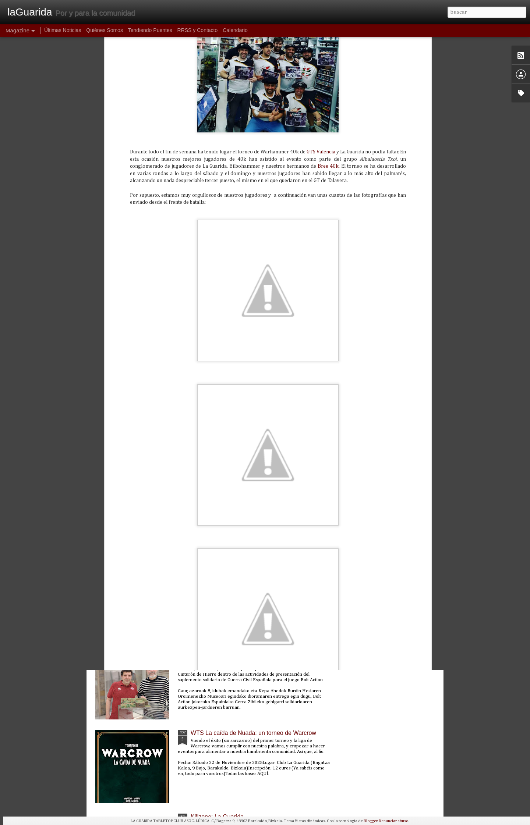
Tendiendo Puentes (150, 30)
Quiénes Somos (104, 30)
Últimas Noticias (62, 30)
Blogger (370, 821)
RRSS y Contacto (197, 30)
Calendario (235, 30)
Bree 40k (328, 46)
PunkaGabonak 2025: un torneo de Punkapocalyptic (259, 565)
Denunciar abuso (393, 821)
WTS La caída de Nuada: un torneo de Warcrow (253, 733)
